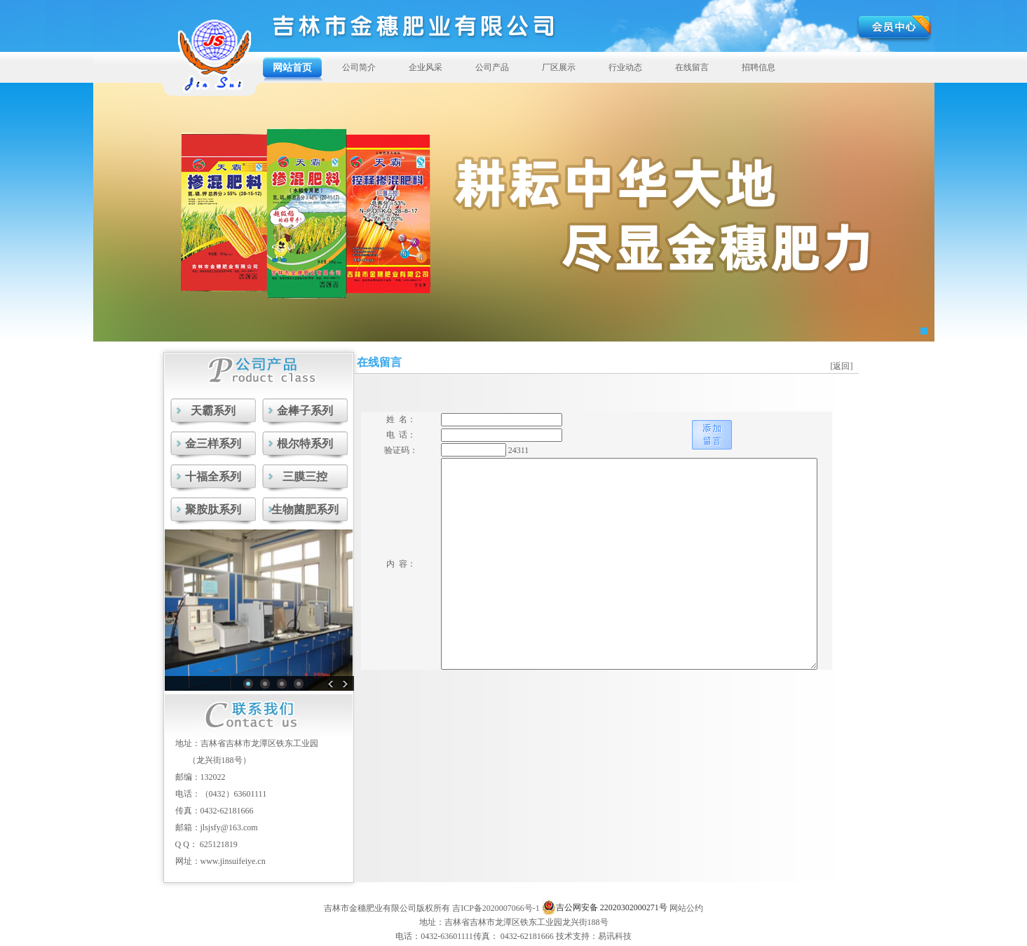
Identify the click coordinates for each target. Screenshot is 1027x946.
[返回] (842, 366)
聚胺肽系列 (213, 509)
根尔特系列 (305, 444)
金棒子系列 (305, 411)
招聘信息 (758, 67)
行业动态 (625, 67)
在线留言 (692, 67)
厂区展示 (559, 67)
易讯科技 (615, 936)
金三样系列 (213, 444)
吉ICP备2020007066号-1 (496, 908)
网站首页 (292, 67)
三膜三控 (305, 476)
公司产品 (492, 67)
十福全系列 (213, 476)
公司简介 (359, 67)
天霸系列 (213, 411)
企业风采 (425, 67)
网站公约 (686, 908)
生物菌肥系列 (305, 509)
